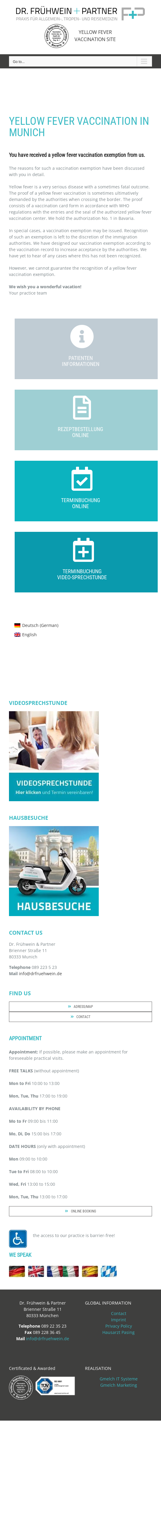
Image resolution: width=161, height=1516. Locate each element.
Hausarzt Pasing (118, 1332)
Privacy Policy (118, 1326)
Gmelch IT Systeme (119, 1379)
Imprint (118, 1320)
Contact (118, 1313)
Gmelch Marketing (118, 1385)
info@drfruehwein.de (40, 973)
